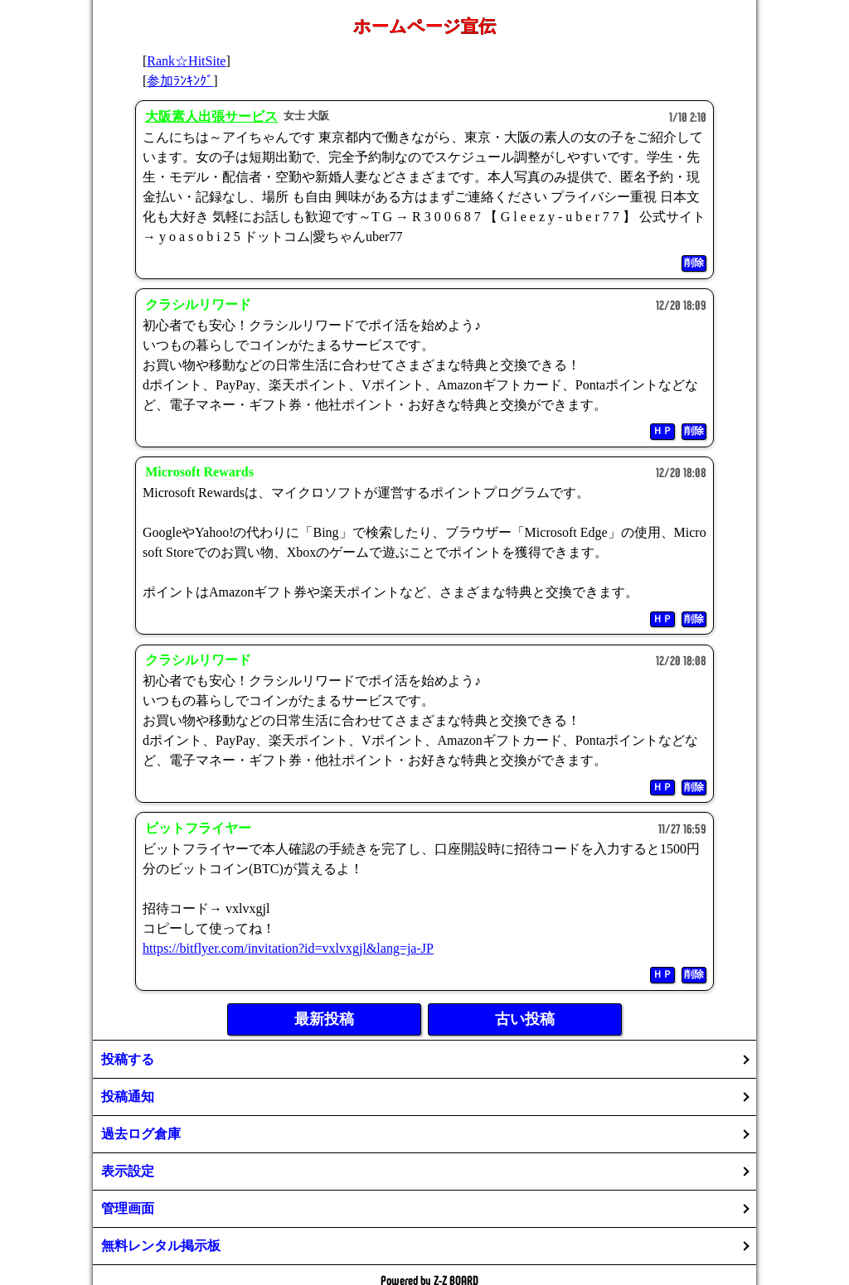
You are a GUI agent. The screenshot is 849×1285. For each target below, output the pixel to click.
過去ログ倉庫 (141, 1134)
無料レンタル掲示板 (161, 1246)
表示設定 (127, 1171)
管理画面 (127, 1208)
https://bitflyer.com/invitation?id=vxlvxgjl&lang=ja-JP (288, 948)
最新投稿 (324, 1019)
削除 (694, 262)
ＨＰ (662, 431)
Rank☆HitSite (186, 61)
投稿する (127, 1059)
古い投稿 (525, 1019)
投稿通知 (127, 1096)
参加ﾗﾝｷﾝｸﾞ (180, 81)
